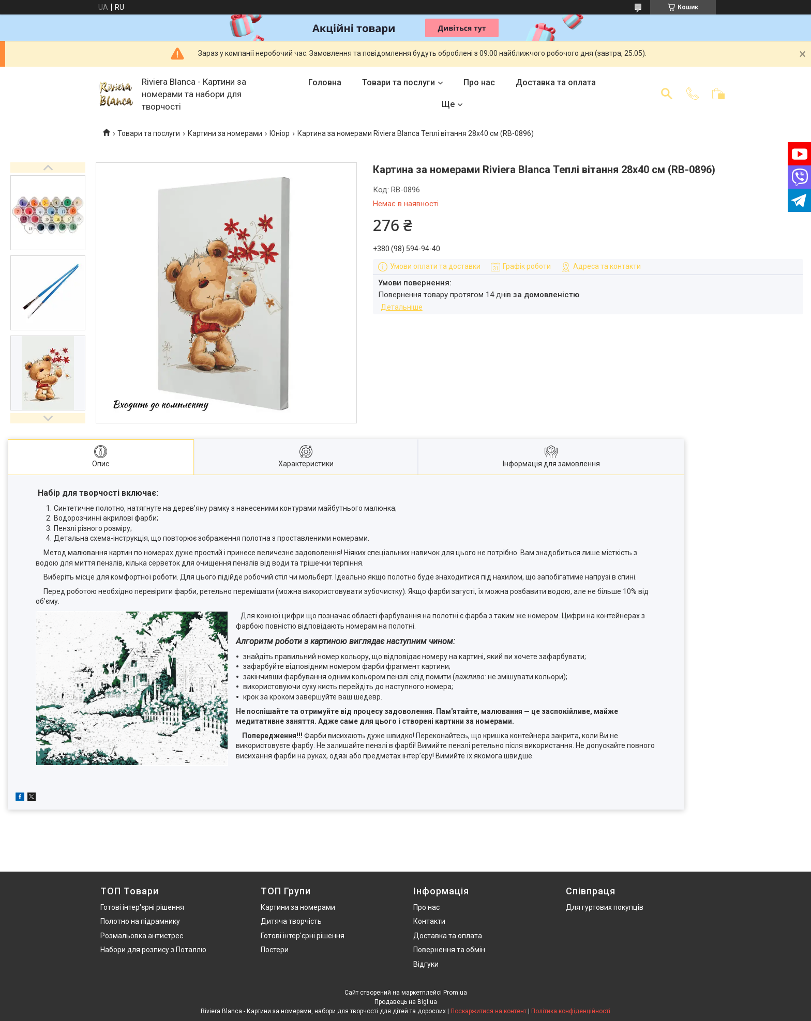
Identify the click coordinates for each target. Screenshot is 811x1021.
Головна (324, 82)
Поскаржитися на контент (488, 1011)
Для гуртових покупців (604, 907)
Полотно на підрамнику (140, 921)
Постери (275, 950)
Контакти (429, 921)
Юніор (279, 133)
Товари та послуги (398, 82)
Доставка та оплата (556, 82)
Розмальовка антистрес (141, 936)
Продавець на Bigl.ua (405, 1001)
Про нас (479, 82)
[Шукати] (666, 93)
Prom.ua (455, 992)
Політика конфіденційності (570, 1011)
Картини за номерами (225, 133)
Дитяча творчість (291, 921)
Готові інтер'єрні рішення (142, 907)
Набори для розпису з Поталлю (153, 950)
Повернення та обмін (449, 950)
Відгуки (426, 964)
